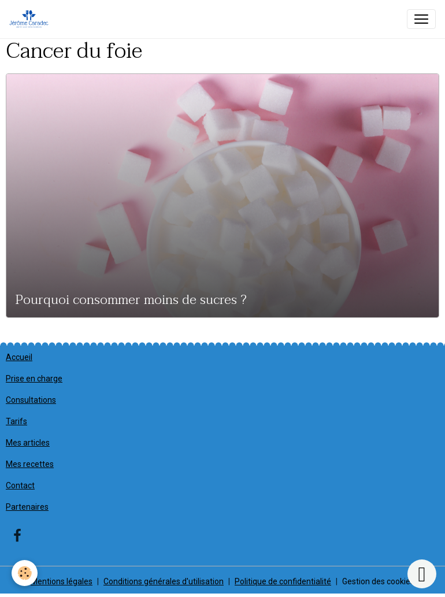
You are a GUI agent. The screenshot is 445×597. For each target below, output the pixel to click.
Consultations (31, 400)
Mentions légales (61, 581)
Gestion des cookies (378, 581)
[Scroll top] (421, 573)
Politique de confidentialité (283, 581)
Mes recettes (30, 464)
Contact (20, 485)
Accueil (19, 357)
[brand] (31, 19)
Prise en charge (34, 378)
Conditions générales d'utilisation (163, 581)
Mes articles (28, 442)
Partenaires (27, 506)
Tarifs (16, 421)
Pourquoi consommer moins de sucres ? (131, 300)
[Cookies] (25, 573)
